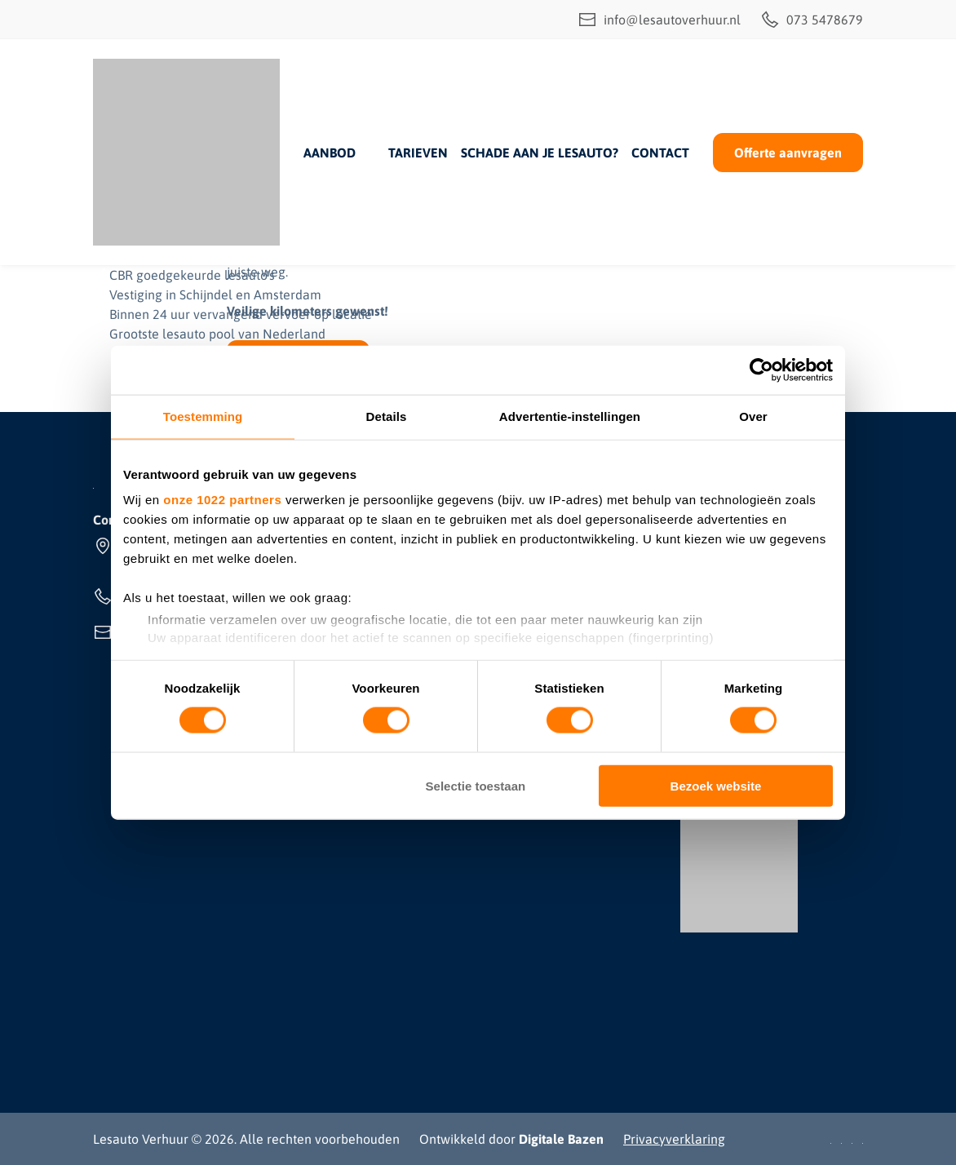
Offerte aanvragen (788, 152)
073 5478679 (811, 19)
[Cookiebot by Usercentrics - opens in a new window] (761, 370)
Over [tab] (753, 416)
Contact (660, 152)
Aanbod (329, 152)
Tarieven (418, 152)
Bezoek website (716, 785)
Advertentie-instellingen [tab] (569, 416)
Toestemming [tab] (203, 416)
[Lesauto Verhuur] (186, 152)
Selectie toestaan (476, 785)
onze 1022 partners (222, 500)
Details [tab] (386, 416)
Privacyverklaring (674, 1139)
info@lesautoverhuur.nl (659, 19)
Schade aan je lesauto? (539, 152)
